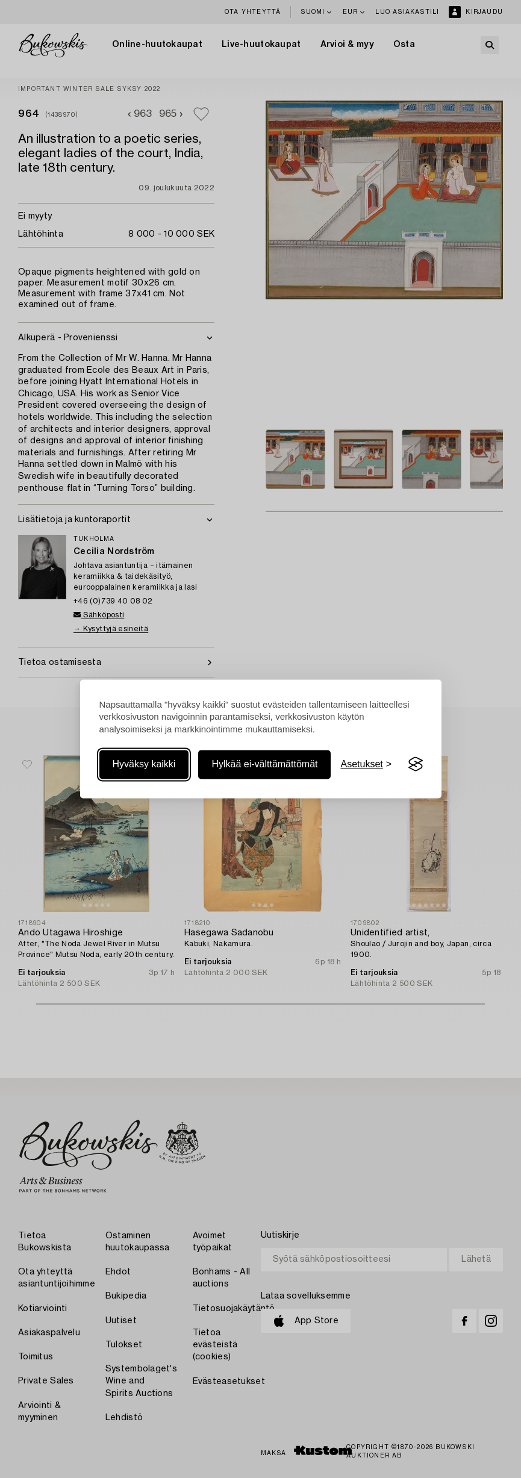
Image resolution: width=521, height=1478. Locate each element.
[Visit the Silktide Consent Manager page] (415, 764)
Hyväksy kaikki (144, 764)
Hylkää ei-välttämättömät (264, 764)
